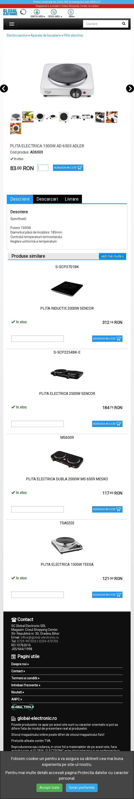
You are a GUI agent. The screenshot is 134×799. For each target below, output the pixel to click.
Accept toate (49, 787)
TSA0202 (67, 523)
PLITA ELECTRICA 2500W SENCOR (67, 393)
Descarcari (47, 199)
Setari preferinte (82, 787)
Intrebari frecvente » (25, 685)
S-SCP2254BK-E (67, 352)
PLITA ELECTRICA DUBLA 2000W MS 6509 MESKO (67, 479)
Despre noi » (20, 664)
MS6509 (67, 437)
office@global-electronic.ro (40, 637)
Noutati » (17, 692)
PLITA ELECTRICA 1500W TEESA (67, 564)
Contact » (18, 671)
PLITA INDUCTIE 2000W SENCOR (67, 308)
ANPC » (16, 699)
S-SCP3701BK (67, 267)
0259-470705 (48, 641)
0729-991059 (26, 641)
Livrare (72, 199)
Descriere (20, 199)
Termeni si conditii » (25, 678)
